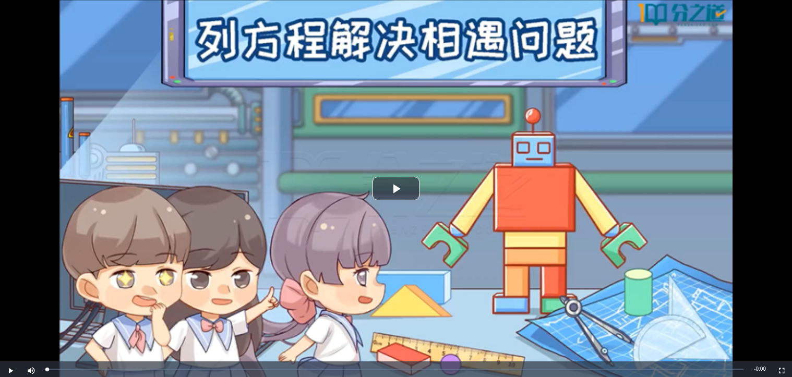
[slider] (395, 369)
